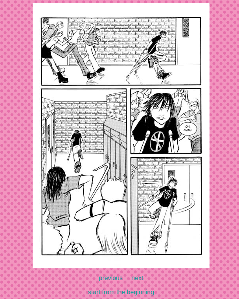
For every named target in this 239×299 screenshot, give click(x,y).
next (137, 278)
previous (111, 278)
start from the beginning (121, 292)
